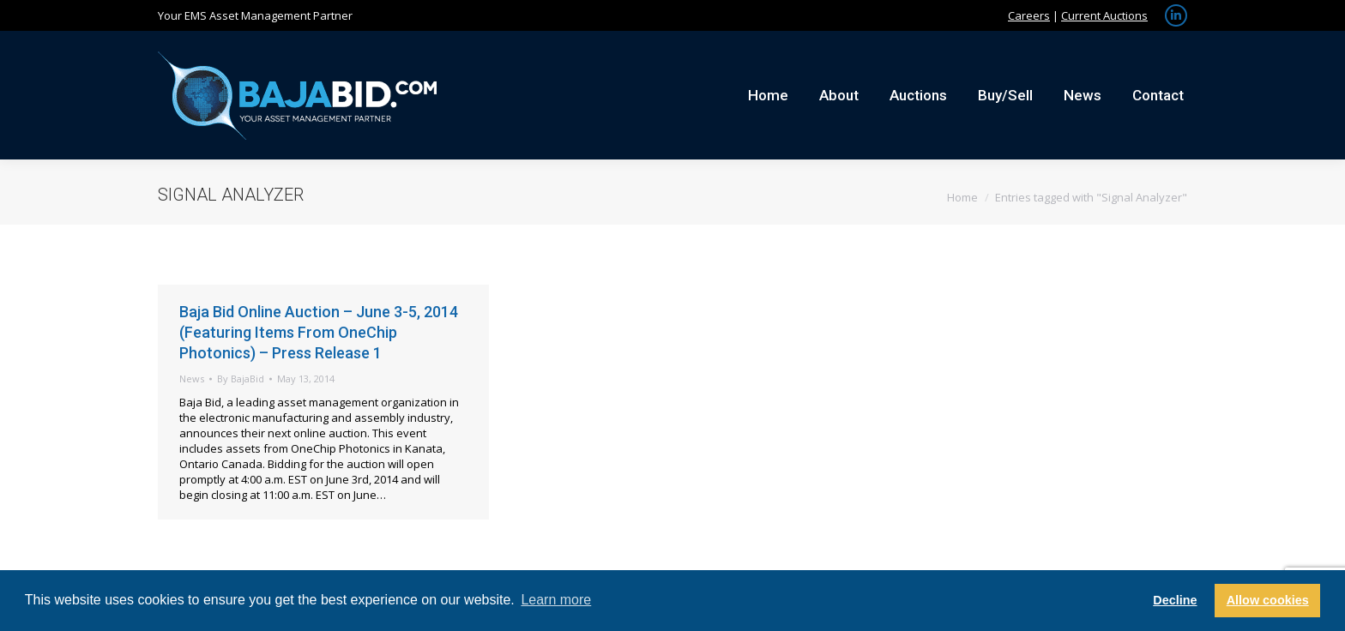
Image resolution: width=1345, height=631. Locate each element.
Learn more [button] (556, 599)
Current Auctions (1104, 15)
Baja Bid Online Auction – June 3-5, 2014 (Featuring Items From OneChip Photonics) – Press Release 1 (318, 332)
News (191, 378)
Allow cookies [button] (1268, 600)
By (240, 378)
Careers (1029, 15)
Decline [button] (1175, 600)
